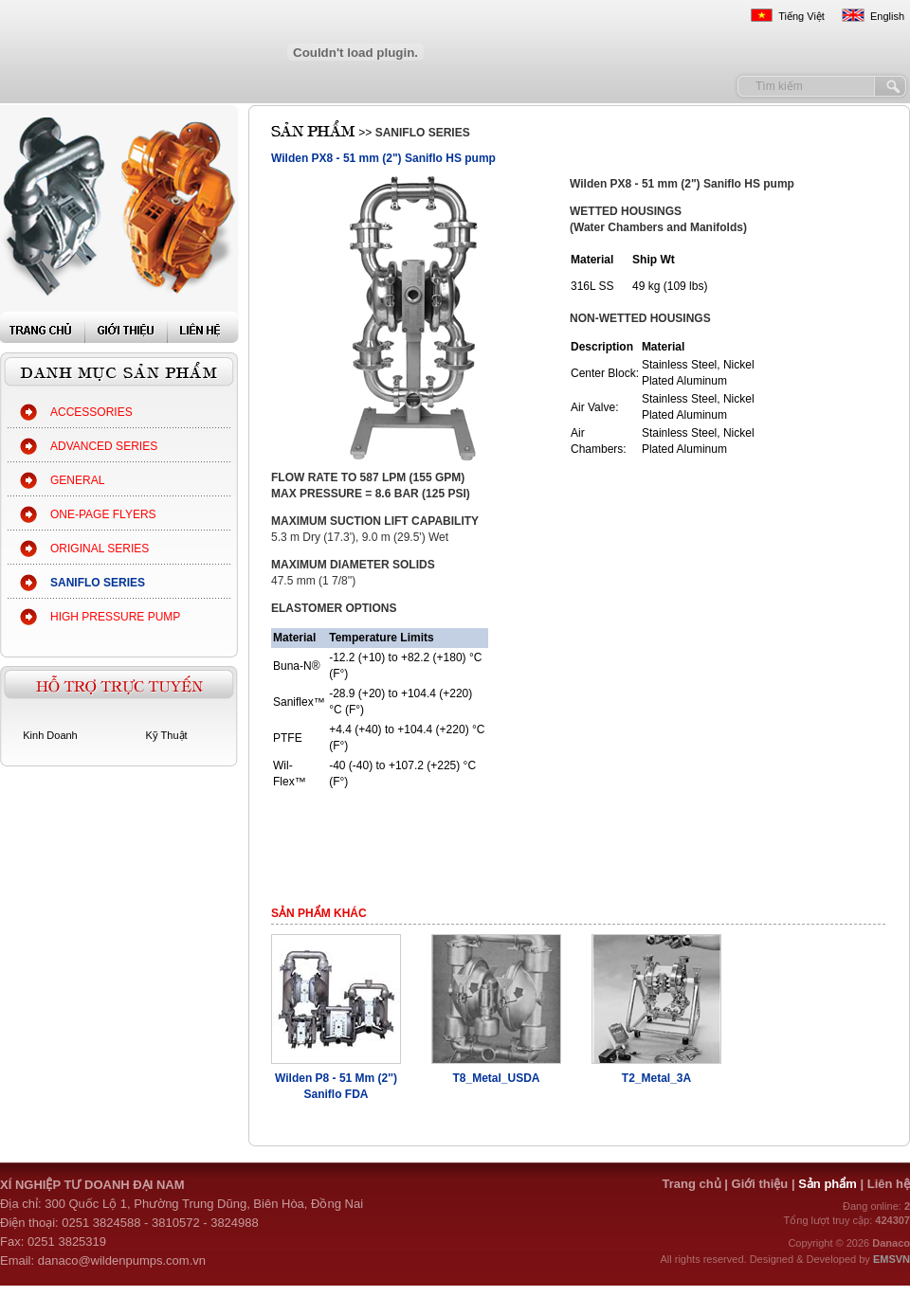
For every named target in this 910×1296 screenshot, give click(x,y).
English (887, 16)
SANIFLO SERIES (97, 582)
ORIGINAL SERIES (99, 548)
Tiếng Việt (801, 16)
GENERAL (77, 480)
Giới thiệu (760, 1184)
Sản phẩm (829, 1184)
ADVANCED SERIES (103, 446)
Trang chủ (691, 1184)
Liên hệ (888, 1184)
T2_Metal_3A (656, 1078)
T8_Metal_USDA (495, 1078)
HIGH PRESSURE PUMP (115, 616)
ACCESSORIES (91, 412)
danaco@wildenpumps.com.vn (122, 1260)
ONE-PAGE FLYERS (103, 514)
